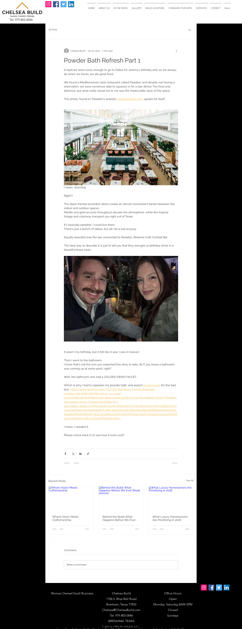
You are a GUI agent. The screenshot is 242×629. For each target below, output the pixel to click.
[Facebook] (56, 4)
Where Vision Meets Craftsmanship (65, 518)
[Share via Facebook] (65, 453)
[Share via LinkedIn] (80, 453)
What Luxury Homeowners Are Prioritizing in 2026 (170, 518)
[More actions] (176, 51)
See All (190, 480)
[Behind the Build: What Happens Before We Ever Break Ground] (121, 498)
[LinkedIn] (71, 4)
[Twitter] (63, 4)
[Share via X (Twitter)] (72, 453)
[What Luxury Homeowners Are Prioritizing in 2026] (171, 498)
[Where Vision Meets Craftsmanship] (71, 498)
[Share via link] (88, 453)
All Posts (52, 29)
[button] (189, 29)
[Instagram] (48, 4)
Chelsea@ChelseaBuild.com (121, 610)
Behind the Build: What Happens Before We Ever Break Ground (119, 518)
